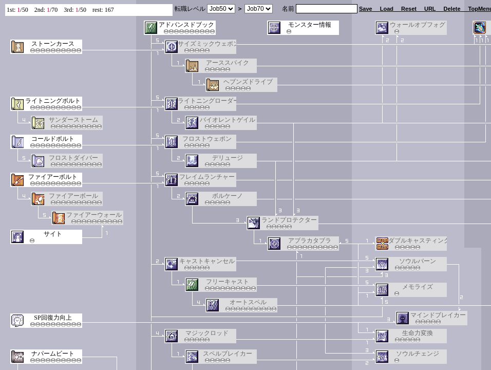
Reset (409, 9)
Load (386, 9)
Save (365, 9)
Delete (452, 9)
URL (430, 9)
